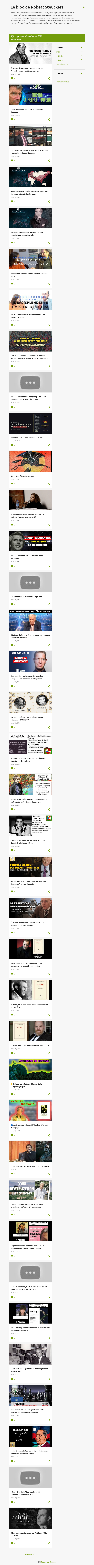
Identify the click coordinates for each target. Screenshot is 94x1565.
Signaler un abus (62, 82)
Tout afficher (16, 39)
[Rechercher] (84, 7)
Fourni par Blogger (47, 1562)
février (60, 56)
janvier (61, 60)
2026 (58, 52)
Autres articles (30, 1554)
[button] (49, 78)
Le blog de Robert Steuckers (37, 6)
